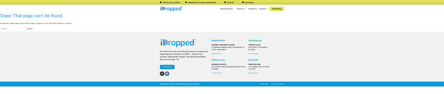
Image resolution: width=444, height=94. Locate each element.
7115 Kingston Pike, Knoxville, (258, 67)
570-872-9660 (253, 54)
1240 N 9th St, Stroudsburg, (258, 47)
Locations (264, 9)
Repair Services (227, 9)
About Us (241, 9)
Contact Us (252, 9)
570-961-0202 (216, 73)
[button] (227, 9)
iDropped (195, 84)
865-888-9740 (253, 73)
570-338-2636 (216, 54)
